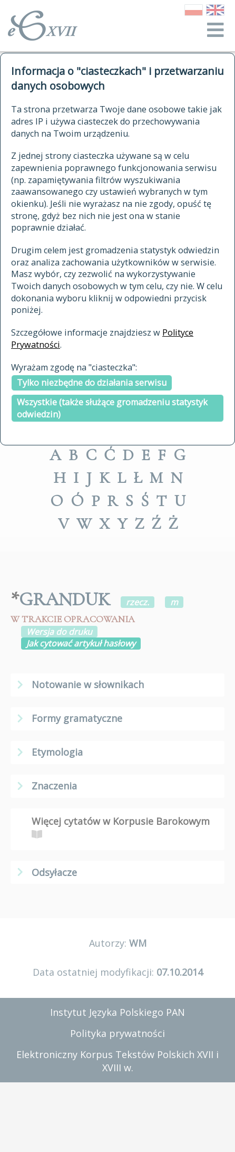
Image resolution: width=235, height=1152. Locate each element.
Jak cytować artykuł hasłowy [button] (80, 643)
